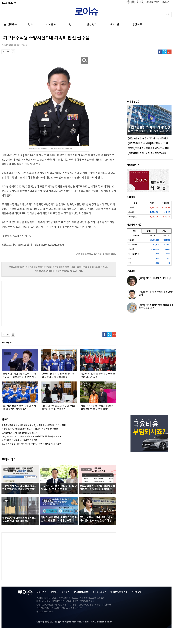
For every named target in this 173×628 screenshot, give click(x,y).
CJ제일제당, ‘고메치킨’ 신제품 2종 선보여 (19, 433)
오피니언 (114, 24)
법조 (30, 24)
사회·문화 (51, 24)
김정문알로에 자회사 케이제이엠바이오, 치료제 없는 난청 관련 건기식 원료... (34, 425)
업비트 (149, 231)
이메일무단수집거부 (119, 592)
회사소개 (165, 2)
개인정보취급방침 (81, 592)
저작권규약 (136, 592)
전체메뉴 (12, 24)
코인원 (164, 231)
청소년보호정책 (99, 592)
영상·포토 (137, 24)
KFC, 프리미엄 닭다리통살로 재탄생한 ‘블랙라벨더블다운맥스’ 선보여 (31, 436)
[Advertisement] (31, 303)
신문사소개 (41, 592)
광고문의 (65, 592)
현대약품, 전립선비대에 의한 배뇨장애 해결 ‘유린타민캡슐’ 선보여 (29, 429)
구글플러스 (169, 52)
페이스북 (160, 52)
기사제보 (54, 592)
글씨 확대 (8, 52)
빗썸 (134, 231)
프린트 (13, 52)
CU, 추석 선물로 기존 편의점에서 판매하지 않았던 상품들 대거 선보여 (31, 444)
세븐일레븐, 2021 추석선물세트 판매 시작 (19, 440)
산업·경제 (91, 24)
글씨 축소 (3, 52)
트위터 (164, 52)
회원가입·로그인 (153, 2)
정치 (71, 24)
